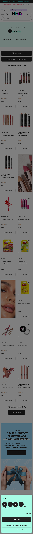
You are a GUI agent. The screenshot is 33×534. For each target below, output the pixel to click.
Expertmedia (26, 530)
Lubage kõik (16, 519)
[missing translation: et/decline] (16, 525)
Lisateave (28, 513)
